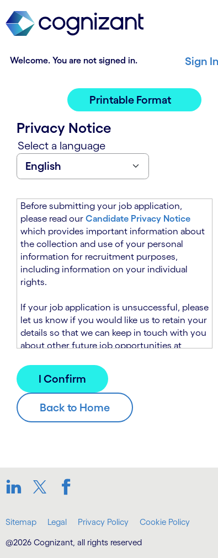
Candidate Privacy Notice (138, 218)
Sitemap (21, 522)
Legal (57, 522)
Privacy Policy (103, 522)
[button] (134, 99)
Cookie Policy (165, 522)
